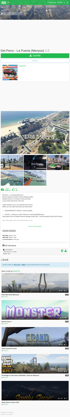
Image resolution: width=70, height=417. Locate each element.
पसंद (16, 190)
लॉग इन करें (17, 265)
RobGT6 (22, 66)
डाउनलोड (35, 55)
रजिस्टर (23, 265)
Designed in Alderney (7, 412)
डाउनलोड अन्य (7, 190)
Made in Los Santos (7, 414)
